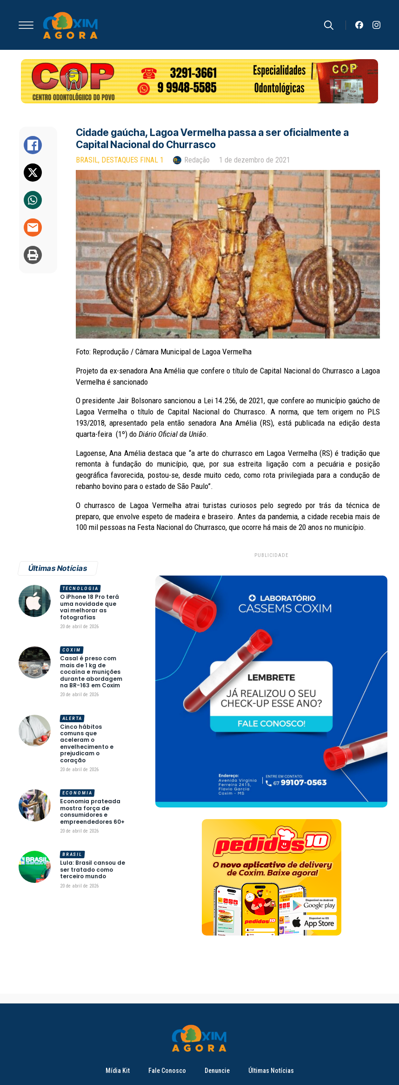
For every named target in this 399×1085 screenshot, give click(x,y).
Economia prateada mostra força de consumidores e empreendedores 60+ (92, 811)
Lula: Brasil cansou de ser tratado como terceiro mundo (92, 870)
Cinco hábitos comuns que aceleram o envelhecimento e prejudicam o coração (86, 744)
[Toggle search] (328, 25)
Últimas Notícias (271, 1070)
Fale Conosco (167, 1070)
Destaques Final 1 (132, 160)
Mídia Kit (118, 1070)
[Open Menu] (26, 25)
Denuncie (217, 1070)
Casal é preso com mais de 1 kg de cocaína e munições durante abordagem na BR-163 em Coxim (91, 672)
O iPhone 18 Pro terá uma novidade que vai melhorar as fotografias (89, 607)
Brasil (87, 160)
